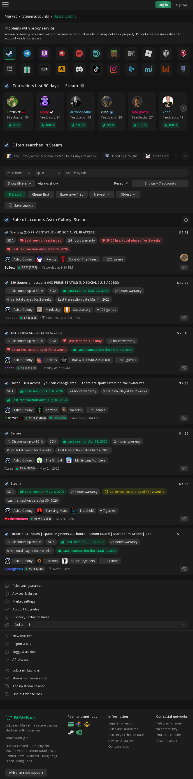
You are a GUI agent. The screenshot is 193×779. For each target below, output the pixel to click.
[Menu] (5, 4)
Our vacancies (118, 746)
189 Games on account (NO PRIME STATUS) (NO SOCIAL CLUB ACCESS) (64, 282)
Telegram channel (169, 723)
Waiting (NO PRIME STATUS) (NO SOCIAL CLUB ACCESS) (52, 232)
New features (18, 635)
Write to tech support (26, 772)
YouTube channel (168, 735)
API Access (16, 658)
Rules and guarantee (23, 584)
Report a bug (18, 643)
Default (15, 194)
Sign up (181, 4)
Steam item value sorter (26, 677)
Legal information (121, 723)
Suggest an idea (20, 650)
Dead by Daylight (121, 156)
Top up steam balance (25, 685)
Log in (163, 4)
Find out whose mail (23, 693)
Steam (15, 483)
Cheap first (40, 194)
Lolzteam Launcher (23, 669)
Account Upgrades (22, 608)
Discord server (166, 740)
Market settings (20, 600)
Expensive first (71, 194)
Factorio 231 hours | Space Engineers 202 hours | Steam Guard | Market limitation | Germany (82, 534)
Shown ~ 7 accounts (160, 183)
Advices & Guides (21, 592)
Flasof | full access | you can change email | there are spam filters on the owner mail (78, 383)
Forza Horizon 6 (161, 156)
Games (15, 433)
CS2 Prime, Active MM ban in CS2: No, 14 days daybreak (51, 156)
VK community (166, 729)
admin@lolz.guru (17, 738)
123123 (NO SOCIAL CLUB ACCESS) (36, 333)
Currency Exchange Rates (27, 616)
